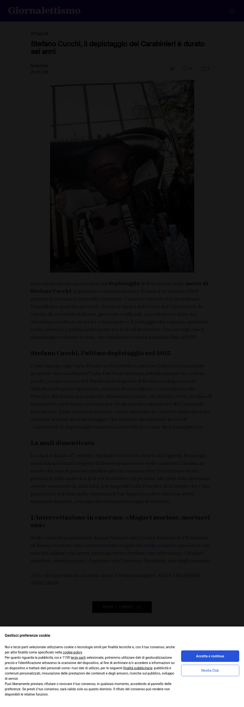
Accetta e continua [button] (210, 656)
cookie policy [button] (72, 652)
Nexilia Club (210, 670)
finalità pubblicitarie (137, 668)
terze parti (78, 657)
